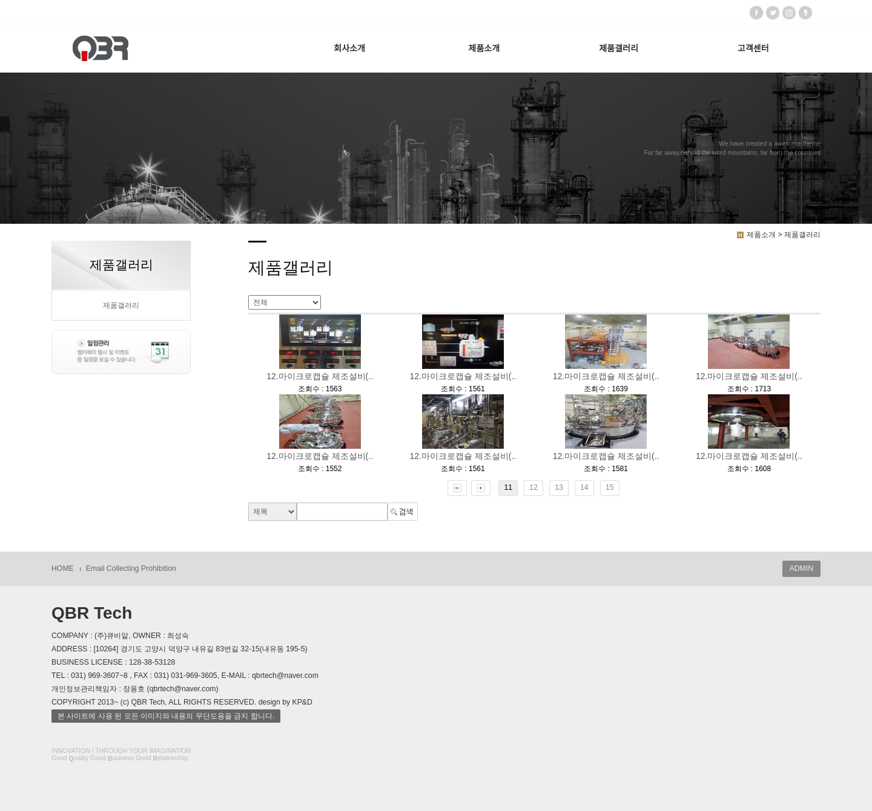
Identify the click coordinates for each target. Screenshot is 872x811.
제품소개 (484, 48)
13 (559, 487)
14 (584, 487)
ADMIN (801, 568)
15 (610, 487)
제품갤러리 (618, 48)
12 (533, 487)
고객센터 (753, 48)
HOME (62, 568)
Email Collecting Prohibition (131, 568)
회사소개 (349, 48)
